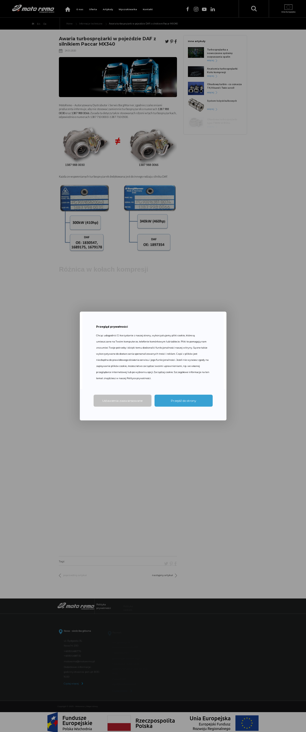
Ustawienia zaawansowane (122, 401)
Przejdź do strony (183, 401)
